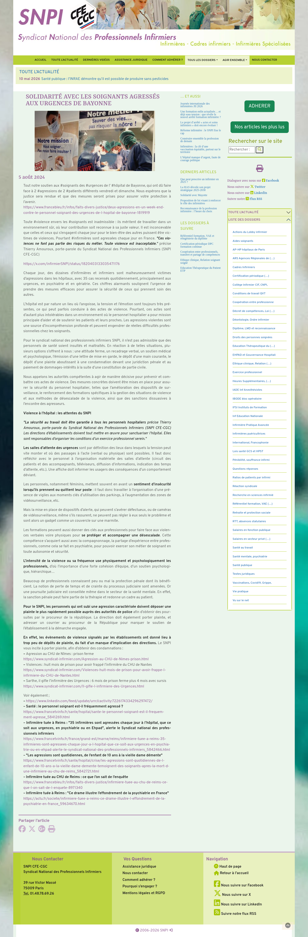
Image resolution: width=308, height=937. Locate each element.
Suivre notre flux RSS (235, 914)
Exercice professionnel (247, 372)
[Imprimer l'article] (51, 830)
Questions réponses (245, 469)
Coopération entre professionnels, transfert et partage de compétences (200, 253)
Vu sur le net (241, 600)
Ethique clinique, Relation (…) (252, 364)
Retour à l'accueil (231, 873)
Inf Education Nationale (248, 416)
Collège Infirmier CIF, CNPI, (250, 285)
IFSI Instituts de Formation (250, 407)
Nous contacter (264, 60)
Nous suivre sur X (232, 895)
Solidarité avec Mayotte (193, 195)
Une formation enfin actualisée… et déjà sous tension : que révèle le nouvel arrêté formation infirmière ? (200, 114)
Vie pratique (241, 592)
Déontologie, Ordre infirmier (251, 320)
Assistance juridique (131, 60)
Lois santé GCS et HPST (248, 451)
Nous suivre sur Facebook (238, 885)
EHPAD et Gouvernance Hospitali (254, 355)
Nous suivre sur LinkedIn (238, 904)
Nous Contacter (47, 859)
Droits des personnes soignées (252, 337)
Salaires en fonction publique (251, 530)
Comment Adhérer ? (167, 60)
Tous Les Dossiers (201, 60)
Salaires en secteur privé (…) (251, 539)
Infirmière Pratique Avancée (251, 425)
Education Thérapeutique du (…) (254, 346)
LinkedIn (258, 193)
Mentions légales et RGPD (143, 893)
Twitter (257, 187)
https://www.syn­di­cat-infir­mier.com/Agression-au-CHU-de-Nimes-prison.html (86, 659)
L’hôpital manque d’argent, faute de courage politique (200, 159)
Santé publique (242, 565)
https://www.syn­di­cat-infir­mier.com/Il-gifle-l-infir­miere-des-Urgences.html (83, 686)
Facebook (270, 181)
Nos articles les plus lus (260, 127)
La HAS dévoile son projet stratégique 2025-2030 (195, 189)
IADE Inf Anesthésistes (247, 390)
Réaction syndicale (245, 486)
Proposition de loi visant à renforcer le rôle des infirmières (200, 202)
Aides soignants (243, 241)
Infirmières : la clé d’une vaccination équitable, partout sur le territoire (200, 149)
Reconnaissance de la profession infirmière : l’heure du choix (198, 210)
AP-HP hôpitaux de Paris (249, 250)
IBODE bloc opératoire (247, 399)
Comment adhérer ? (138, 880)
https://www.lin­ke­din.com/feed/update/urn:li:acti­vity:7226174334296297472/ (89, 701)
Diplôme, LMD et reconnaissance (254, 328)
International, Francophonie (251, 443)
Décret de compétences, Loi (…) (254, 311)
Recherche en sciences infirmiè (253, 495)
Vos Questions (137, 859)
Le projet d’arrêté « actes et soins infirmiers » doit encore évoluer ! (199, 124)
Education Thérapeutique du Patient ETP (200, 269)
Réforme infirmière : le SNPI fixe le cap (200, 132)
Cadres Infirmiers (244, 267)
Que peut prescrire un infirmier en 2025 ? (199, 181)
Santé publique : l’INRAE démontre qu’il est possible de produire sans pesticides (105, 79)
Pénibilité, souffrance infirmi (251, 460)
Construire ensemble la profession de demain (199, 140)
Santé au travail (243, 548)
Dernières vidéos (96, 60)
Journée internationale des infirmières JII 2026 (195, 105)
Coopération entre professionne (253, 302)
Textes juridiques (244, 574)
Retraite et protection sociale (251, 513)
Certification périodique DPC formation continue (197, 245)
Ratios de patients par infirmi (251, 478)
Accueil (40, 60)
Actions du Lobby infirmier (250, 232)
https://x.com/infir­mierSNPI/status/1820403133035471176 (71, 264)
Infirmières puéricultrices (249, 434)
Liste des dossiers (244, 220)
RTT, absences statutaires (249, 521)
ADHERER (259, 106)
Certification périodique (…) (251, 276)
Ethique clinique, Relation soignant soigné (200, 261)
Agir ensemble (234, 60)
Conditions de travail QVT (249, 294)
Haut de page (227, 866)
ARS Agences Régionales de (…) (254, 258)
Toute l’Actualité (64, 60)
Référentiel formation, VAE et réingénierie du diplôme (197, 237)
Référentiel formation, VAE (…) (253, 504)
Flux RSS (254, 199)
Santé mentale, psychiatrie (250, 557)
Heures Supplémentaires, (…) (252, 381)
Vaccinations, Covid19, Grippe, (252, 583)
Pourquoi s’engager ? (139, 886)
